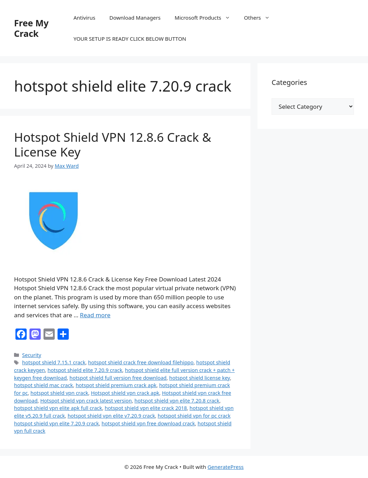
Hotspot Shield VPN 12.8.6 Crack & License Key (112, 144)
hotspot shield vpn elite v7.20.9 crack (111, 415)
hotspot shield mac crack (43, 385)
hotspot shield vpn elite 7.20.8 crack (176, 400)
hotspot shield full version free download (118, 377)
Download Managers (135, 17)
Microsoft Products (206, 17)
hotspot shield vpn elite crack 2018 (146, 408)
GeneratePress (225, 466)
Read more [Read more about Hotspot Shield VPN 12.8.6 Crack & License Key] (95, 315)
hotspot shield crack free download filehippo (141, 362)
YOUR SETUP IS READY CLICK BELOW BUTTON (129, 38)
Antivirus (84, 17)
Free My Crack (31, 28)
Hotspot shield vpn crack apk (125, 393)
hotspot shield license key (199, 377)
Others (260, 17)
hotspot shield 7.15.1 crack (53, 362)
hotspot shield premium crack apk (116, 385)
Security (31, 355)
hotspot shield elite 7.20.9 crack (85, 370)
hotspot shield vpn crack (59, 393)
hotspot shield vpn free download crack (148, 423)
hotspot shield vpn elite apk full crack (58, 408)
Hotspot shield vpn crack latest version (86, 400)
